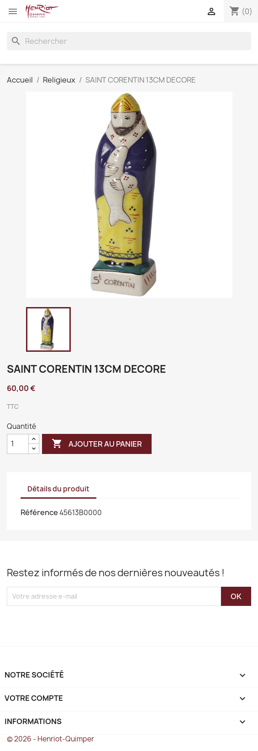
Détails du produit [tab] (58, 489)
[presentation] (83, 623)
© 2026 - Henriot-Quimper (50, 739)
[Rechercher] (129, 41)
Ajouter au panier (97, 444)
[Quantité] (18, 444)
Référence (39, 512)
